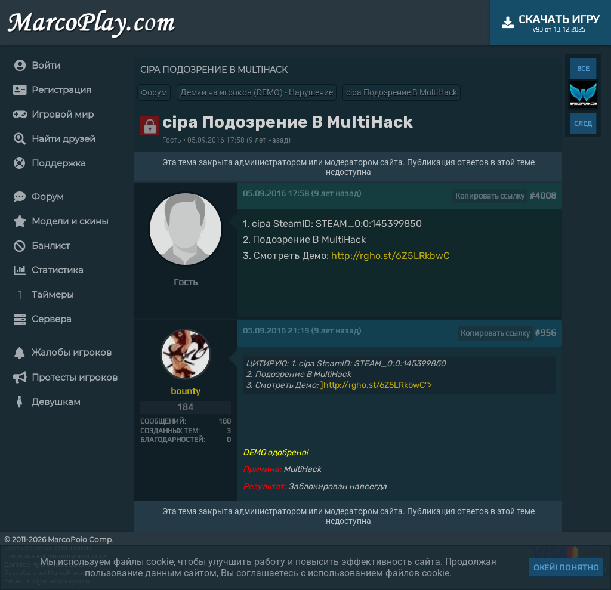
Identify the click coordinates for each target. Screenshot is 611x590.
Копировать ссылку (489, 195)
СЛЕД (583, 123)
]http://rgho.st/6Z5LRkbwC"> (376, 385)
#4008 (542, 195)
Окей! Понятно (566, 567)
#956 (545, 332)
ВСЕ (583, 68)
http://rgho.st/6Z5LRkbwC (390, 255)
